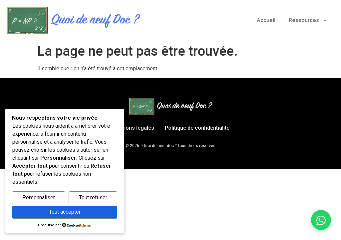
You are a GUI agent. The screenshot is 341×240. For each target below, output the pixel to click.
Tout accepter (65, 212)
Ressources (308, 20)
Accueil (266, 20)
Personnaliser (38, 197)
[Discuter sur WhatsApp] (321, 220)
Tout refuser (93, 197)
